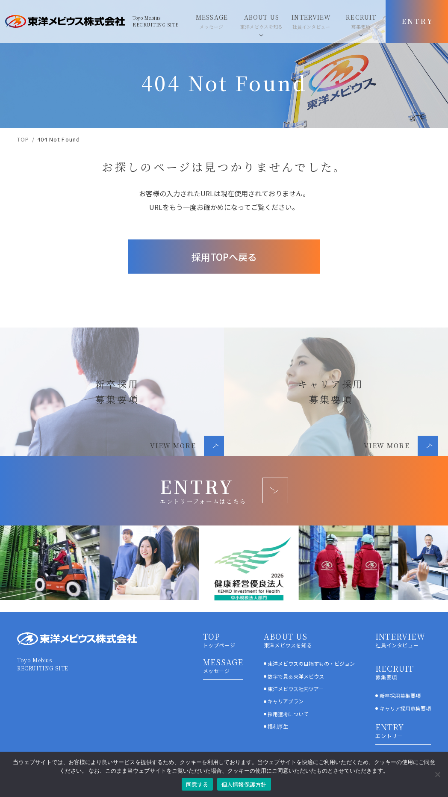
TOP (23, 139)
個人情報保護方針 (244, 784)
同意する (197, 784)
